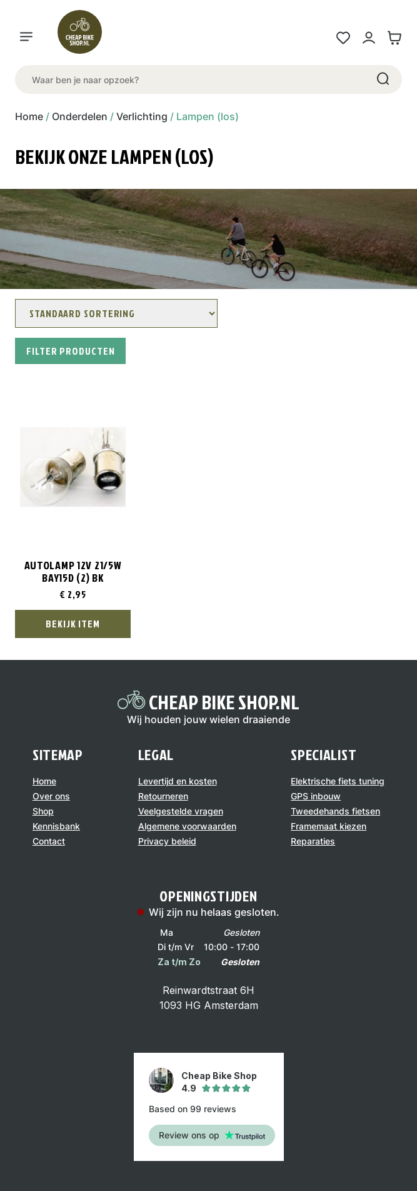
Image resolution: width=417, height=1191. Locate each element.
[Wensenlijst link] (343, 38)
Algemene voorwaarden (187, 826)
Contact (49, 841)
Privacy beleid (167, 841)
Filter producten (70, 351)
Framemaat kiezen (328, 826)
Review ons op (212, 1135)
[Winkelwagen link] (394, 38)
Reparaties (313, 841)
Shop (43, 811)
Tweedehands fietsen (335, 811)
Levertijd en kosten (177, 781)
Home (29, 116)
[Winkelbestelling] (116, 313)
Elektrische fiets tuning (337, 781)
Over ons (51, 796)
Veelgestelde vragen (180, 811)
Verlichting (142, 116)
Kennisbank (56, 826)
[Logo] (85, 37)
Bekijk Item (73, 624)
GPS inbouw (316, 796)
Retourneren (163, 796)
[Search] (382, 79)
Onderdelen (80, 116)
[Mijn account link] (368, 38)
